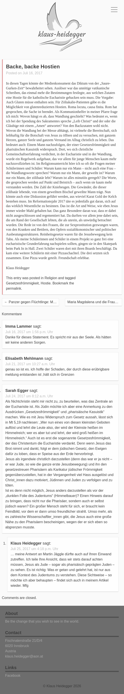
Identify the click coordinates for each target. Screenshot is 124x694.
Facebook (12, 675)
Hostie (46, 283)
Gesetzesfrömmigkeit (22, 283)
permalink (13, 288)
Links (11, 667)
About (11, 613)
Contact (13, 632)
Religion (51, 278)
